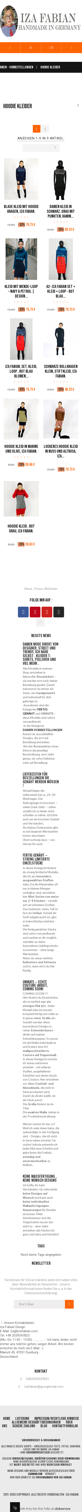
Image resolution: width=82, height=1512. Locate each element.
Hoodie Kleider (17, 106)
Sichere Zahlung (23, 1426)
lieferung (22, 1418)
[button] (31, 47)
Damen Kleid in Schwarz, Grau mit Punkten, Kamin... (61, 211)
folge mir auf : (41, 600)
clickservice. (63, 1508)
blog (44, 1426)
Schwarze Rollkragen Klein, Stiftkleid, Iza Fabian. (61, 371)
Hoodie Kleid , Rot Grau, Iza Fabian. (21, 529)
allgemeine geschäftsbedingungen (36, 1422)
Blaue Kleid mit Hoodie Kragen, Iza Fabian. (21, 209)
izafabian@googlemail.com (43, 1386)
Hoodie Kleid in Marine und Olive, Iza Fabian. (21, 449)
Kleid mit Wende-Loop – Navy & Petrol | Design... (21, 291)
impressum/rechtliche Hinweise (56, 1418)
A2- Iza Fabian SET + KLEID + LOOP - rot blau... (60, 291)
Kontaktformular (65, 1426)
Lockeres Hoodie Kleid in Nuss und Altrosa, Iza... (61, 451)
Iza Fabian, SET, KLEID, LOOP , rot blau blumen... (21, 371)
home (7, 1418)
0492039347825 (37, 1379)
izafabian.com (35, 1474)
